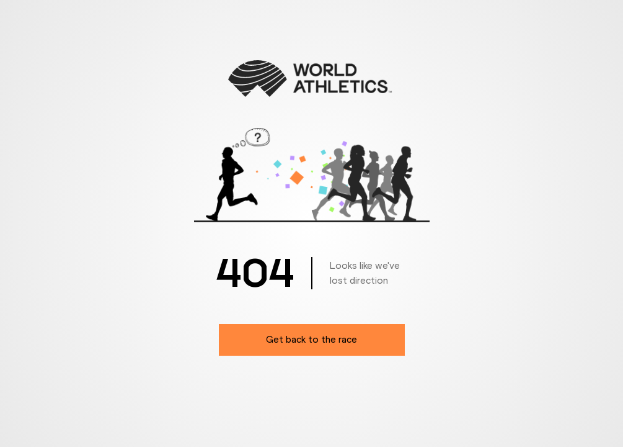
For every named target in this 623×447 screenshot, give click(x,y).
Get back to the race (311, 339)
